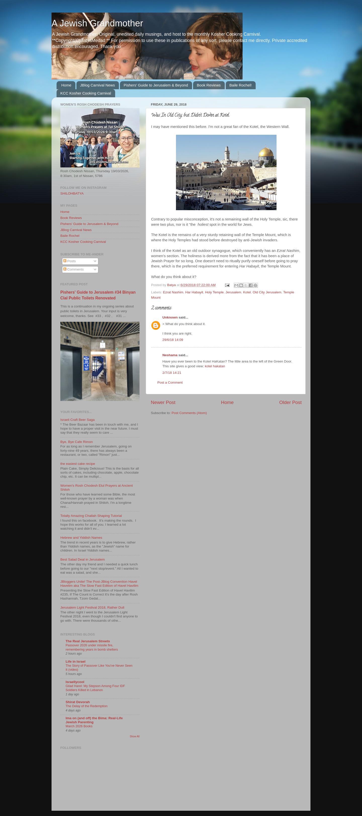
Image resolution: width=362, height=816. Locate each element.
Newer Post (163, 402)
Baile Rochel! (241, 85)
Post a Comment (170, 382)
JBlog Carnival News (97, 85)
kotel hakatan (215, 366)
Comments (73, 269)
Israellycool (75, 682)
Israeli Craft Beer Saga (77, 420)
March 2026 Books (79, 726)
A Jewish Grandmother (97, 23)
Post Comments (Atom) (189, 413)
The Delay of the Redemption (87, 706)
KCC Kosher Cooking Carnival (85, 93)
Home (66, 85)
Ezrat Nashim (173, 292)
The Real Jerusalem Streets (88, 641)
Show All (135, 736)
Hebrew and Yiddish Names (81, 537)
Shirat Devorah (78, 702)
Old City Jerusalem (267, 292)
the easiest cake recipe (77, 464)
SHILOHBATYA (72, 193)
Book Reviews (209, 85)
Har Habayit (194, 292)
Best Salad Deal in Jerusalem (82, 559)
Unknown (170, 317)
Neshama (169, 355)
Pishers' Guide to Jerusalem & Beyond (156, 85)
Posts (69, 261)
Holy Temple (214, 292)
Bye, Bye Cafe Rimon (76, 442)
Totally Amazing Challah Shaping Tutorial (91, 516)
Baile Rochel (69, 236)
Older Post (290, 402)
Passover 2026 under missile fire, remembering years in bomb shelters (92, 647)
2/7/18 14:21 (171, 373)
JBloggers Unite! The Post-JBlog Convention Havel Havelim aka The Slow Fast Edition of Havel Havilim (99, 583)
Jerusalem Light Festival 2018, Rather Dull (92, 607)
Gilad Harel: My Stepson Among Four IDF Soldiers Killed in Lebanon (95, 688)
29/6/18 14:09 (172, 340)
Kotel (247, 292)
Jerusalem (233, 292)
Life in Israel (75, 661)
